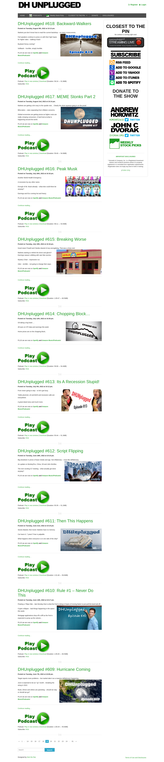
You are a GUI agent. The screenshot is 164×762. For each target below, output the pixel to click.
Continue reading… (24, 63)
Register (134, 5)
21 (55, 741)
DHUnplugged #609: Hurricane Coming (54, 669)
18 (43, 741)
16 (35, 741)
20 (51, 741)
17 (39, 741)
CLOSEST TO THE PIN (76, 15)
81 (73, 741)
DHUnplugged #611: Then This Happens (55, 521)
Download (42, 81)
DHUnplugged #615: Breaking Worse (52, 239)
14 (28, 741)
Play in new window (31, 81)
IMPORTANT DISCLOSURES (126, 156)
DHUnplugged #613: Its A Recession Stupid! (58, 381)
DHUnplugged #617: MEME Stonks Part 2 (56, 96)
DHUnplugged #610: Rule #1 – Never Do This (55, 593)
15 (31, 741)
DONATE (95, 15)
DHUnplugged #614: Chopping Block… (54, 313)
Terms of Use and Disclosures (135, 758)
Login (143, 5)
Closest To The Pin (125, 29)
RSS (27, 84)
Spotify (35, 53)
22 (59, 741)
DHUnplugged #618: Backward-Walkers (54, 23)
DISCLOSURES (108, 15)
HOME (22, 15)
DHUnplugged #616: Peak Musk (47, 169)
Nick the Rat (31, 757)
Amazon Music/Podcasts (51, 198)
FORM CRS (126, 170)
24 (66, 741)
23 (63, 741)
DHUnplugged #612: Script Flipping (50, 451)
